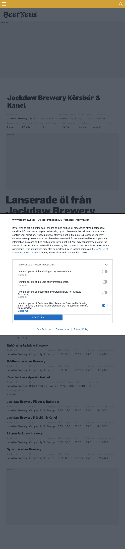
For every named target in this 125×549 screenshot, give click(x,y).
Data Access (62, 329)
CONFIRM (38, 317)
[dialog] (62, 275)
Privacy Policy (81, 329)
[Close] (118, 220)
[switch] (104, 271)
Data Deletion (43, 329)
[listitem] (62, 264)
